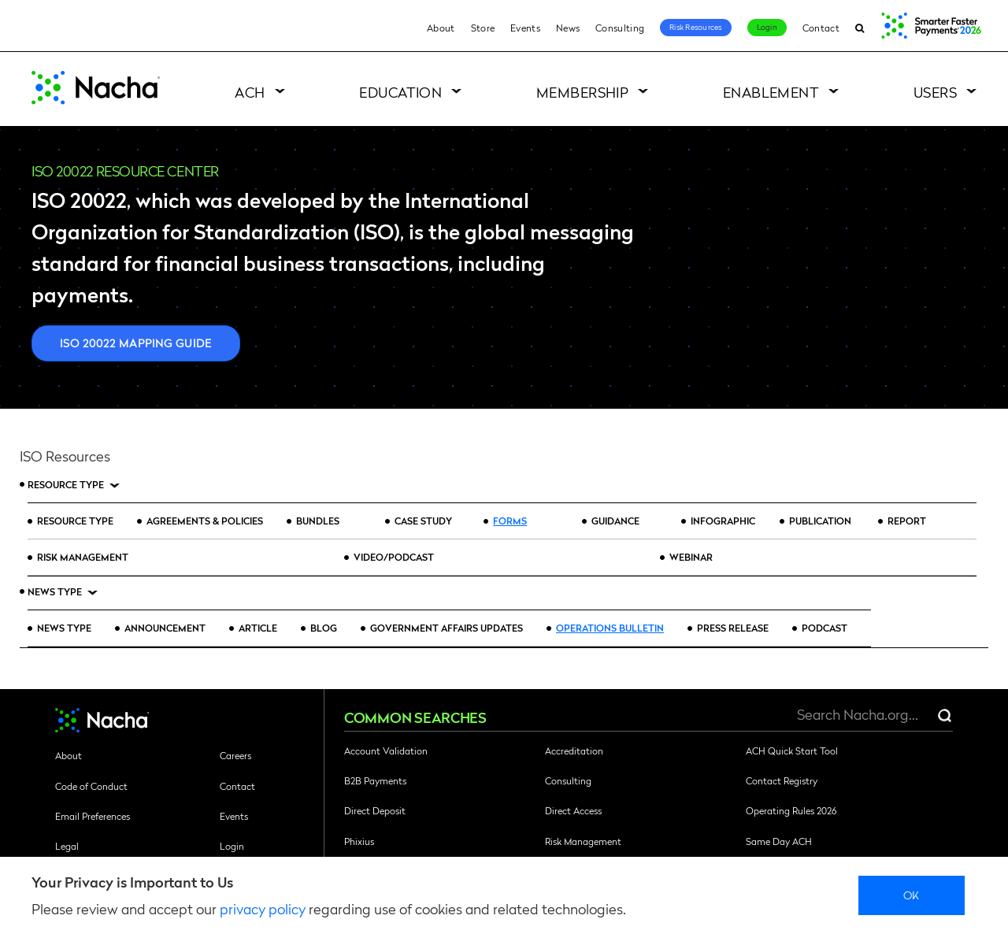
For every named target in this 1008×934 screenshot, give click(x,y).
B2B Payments (375, 780)
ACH (250, 92)
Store (483, 27)
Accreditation (574, 750)
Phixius (359, 841)
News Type (55, 592)
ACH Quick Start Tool (792, 750)
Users (935, 92)
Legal (67, 845)
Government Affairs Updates (446, 627)
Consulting (619, 27)
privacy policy (263, 908)
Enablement (771, 92)
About (441, 27)
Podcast (824, 627)
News (568, 27)
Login (767, 26)
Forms (510, 520)
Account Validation (386, 750)
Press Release (733, 627)
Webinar (691, 556)
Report (907, 520)
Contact (820, 27)
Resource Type (66, 485)
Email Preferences (92, 816)
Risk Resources (695, 26)
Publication (820, 520)
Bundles (317, 520)
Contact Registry (781, 780)
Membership (582, 92)
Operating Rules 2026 (791, 810)
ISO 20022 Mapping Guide (136, 342)
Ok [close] (911, 895)
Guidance (615, 520)
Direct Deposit (375, 810)
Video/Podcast (394, 556)
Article (258, 627)
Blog (323, 627)
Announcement (165, 627)
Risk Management (82, 556)
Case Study (424, 520)
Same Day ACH (779, 841)
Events (525, 27)
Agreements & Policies (204, 520)
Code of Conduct (91, 786)
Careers (235, 755)
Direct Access (573, 810)
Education (400, 92)
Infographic (723, 520)
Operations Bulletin (610, 627)
